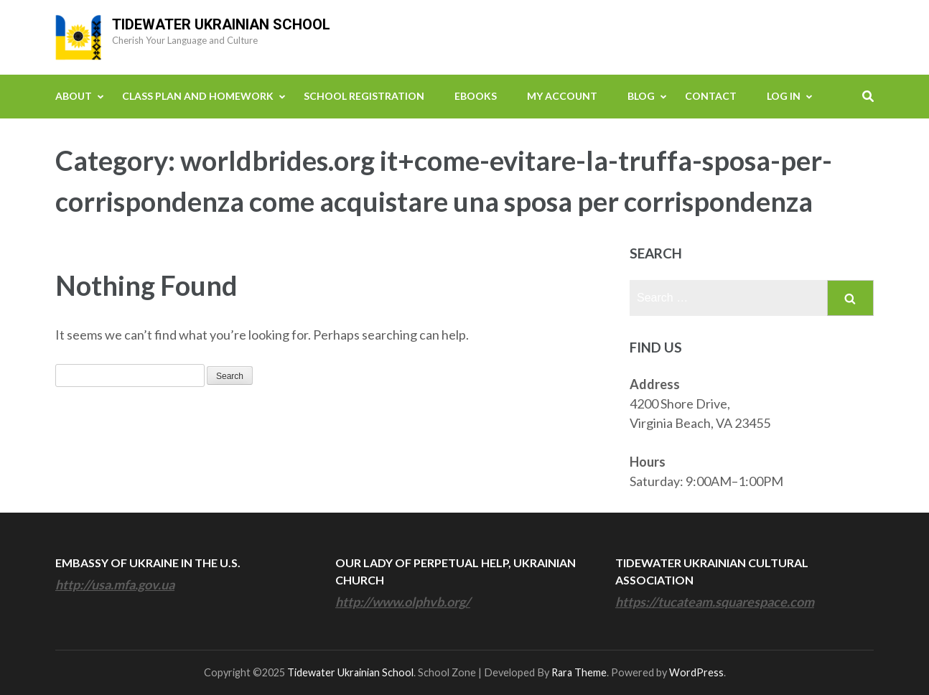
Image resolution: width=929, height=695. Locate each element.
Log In (783, 96)
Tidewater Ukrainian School (221, 24)
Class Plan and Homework (198, 96)
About (73, 96)
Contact (711, 96)
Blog (641, 96)
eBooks (475, 96)
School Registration (364, 96)
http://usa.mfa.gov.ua (114, 584)
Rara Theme (579, 672)
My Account (562, 96)
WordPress (696, 672)
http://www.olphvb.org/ (402, 602)
